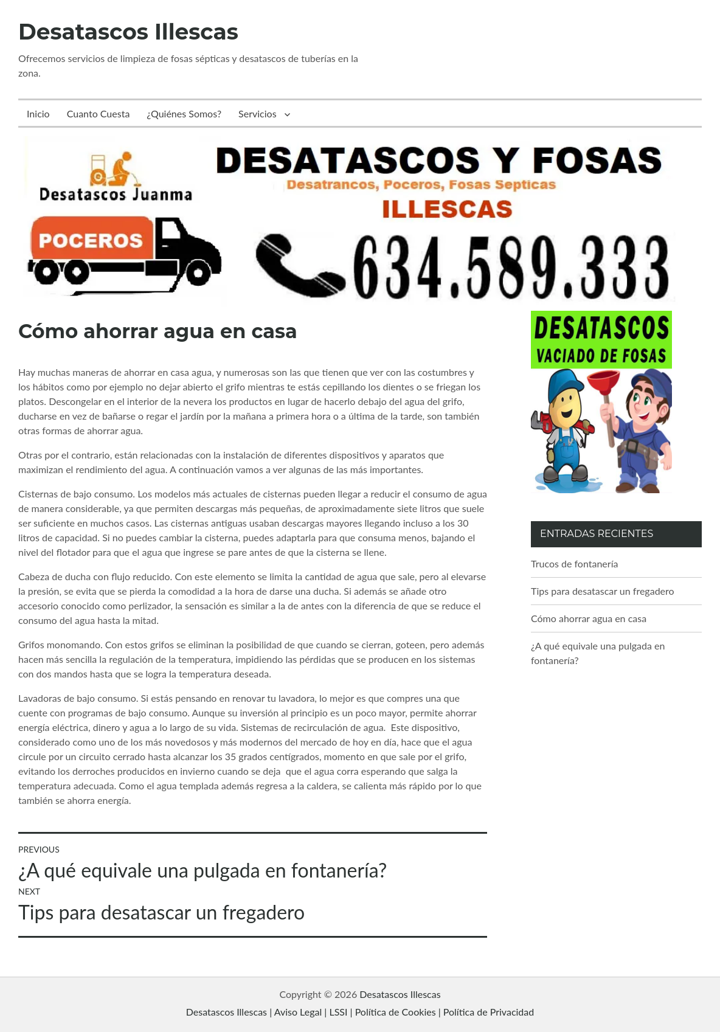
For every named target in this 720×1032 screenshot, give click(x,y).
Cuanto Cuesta (98, 113)
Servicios (257, 113)
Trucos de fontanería (574, 563)
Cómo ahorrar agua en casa (588, 618)
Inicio (38, 113)
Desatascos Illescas (128, 31)
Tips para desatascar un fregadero (602, 591)
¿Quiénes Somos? (184, 113)
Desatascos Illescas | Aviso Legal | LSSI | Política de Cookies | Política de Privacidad (360, 1011)
